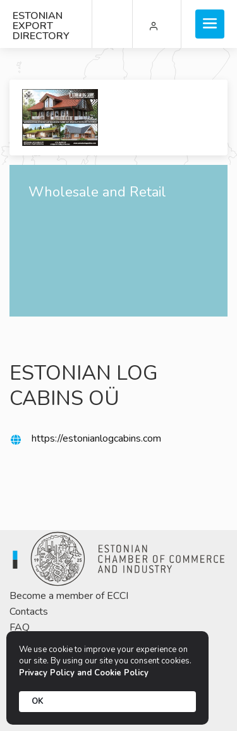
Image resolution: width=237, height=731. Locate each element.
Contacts (28, 612)
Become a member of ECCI (68, 596)
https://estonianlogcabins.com (96, 438)
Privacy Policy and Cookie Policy (84, 673)
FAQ (19, 627)
